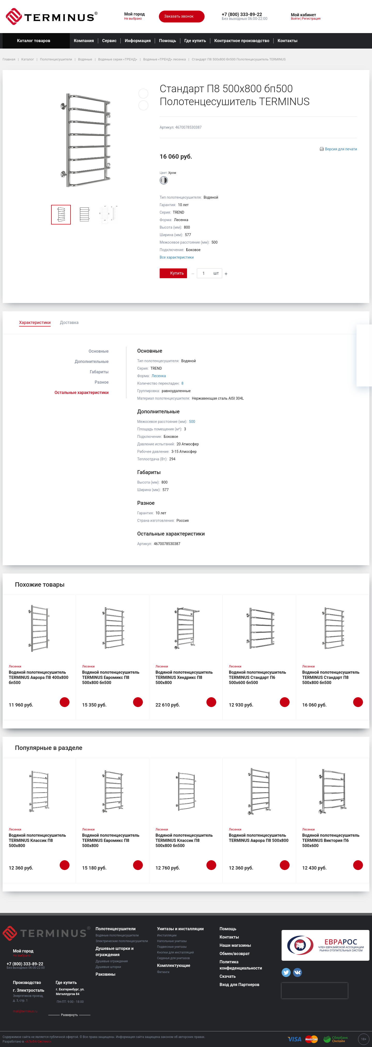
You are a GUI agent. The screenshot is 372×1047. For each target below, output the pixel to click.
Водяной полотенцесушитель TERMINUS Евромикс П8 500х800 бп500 (110, 677)
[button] (244, 14)
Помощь (167, 40)
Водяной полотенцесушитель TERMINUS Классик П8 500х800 (37, 840)
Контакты (288, 40)
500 (192, 422)
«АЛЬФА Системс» (38, 1041)
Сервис (109, 40)
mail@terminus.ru (25, 1011)
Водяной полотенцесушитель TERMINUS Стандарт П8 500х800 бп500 (330, 677)
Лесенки (15, 666)
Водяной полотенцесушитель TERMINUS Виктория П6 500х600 (330, 840)
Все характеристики (177, 257)
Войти (295, 18)
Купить (173, 273)
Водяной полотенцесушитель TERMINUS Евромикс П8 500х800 (110, 840)
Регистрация (311, 18)
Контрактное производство (241, 40)
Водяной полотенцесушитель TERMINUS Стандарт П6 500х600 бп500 (257, 677)
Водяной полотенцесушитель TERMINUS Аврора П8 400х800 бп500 (38, 677)
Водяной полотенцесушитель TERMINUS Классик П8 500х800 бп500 (184, 840)
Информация (138, 40)
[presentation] (315, 990)
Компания (84, 40)
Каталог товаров (36, 41)
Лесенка (159, 376)
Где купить (195, 40)
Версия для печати (341, 149)
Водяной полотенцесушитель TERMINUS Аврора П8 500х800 (259, 838)
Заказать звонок (181, 16)
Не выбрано (135, 18)
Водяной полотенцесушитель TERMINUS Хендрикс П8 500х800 (184, 677)
